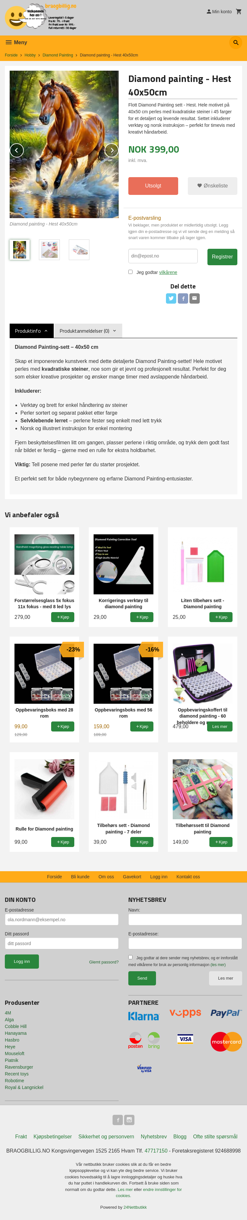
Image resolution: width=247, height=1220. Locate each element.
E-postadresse (19, 909)
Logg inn (159, 876)
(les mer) (217, 965)
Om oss (106, 876)
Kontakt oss (188, 876)
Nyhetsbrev (154, 1136)
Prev (23, 149)
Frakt (21, 1136)
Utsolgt (153, 185)
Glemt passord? (104, 962)
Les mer (225, 978)
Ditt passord (17, 933)
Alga (9, 1019)
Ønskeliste (212, 185)
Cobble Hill (16, 1026)
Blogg (180, 1136)
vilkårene (168, 272)
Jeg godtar (147, 272)
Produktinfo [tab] (28, 331)
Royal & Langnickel (24, 1087)
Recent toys (17, 1073)
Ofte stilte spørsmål (215, 1136)
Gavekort (132, 876)
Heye (10, 1046)
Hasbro (12, 1040)
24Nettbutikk (135, 1207)
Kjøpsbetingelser (52, 1136)
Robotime (14, 1080)
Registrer (222, 256)
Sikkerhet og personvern (106, 1136)
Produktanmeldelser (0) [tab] (84, 331)
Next (118, 149)
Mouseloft (14, 1053)
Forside (11, 55)
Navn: (134, 909)
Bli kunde (80, 876)
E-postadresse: (143, 933)
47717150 (156, 1151)
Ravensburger (19, 1067)
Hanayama (16, 1033)
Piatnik (11, 1060)
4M (8, 1012)
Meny (16, 42)
